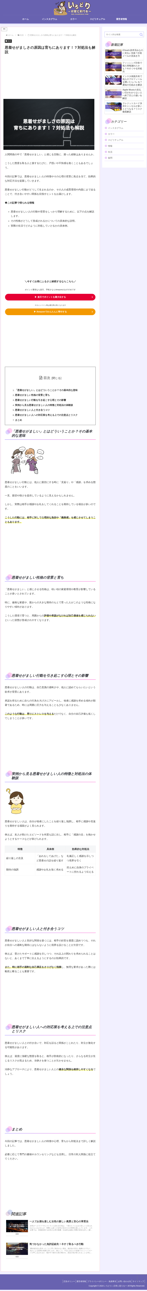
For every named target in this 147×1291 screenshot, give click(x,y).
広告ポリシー (63, 1282)
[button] (141, 35)
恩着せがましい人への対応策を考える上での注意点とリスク (46, 416)
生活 (8, 41)
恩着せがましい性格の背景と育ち (32, 396)
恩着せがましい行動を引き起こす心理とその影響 (40, 401)
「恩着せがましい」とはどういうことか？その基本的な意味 (46, 391)
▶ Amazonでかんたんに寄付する (50, 312)
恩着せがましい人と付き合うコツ (32, 411)
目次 (47, 378)
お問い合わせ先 (122, 1282)
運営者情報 (76, 1282)
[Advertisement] (50, 75)
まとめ (18, 421)
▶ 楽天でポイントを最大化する (50, 297)
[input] (124, 34)
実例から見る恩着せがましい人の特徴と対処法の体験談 (44, 406)
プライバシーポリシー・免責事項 (98, 1282)
